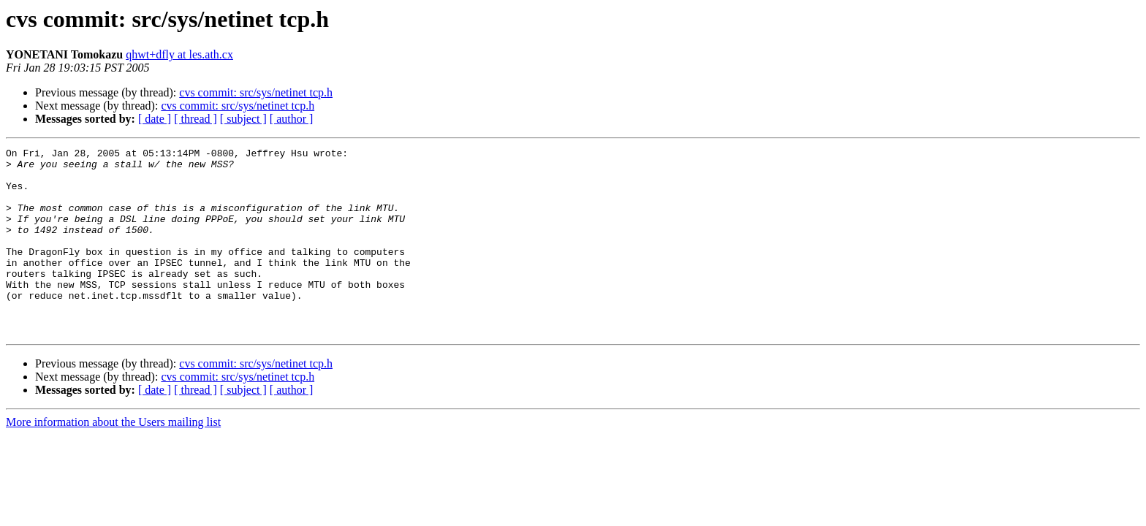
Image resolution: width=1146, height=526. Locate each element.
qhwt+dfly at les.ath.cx (179, 54)
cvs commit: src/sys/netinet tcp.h (256, 92)
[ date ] (154, 119)
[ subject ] (243, 119)
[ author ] (292, 119)
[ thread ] (195, 119)
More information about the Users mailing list (113, 459)
